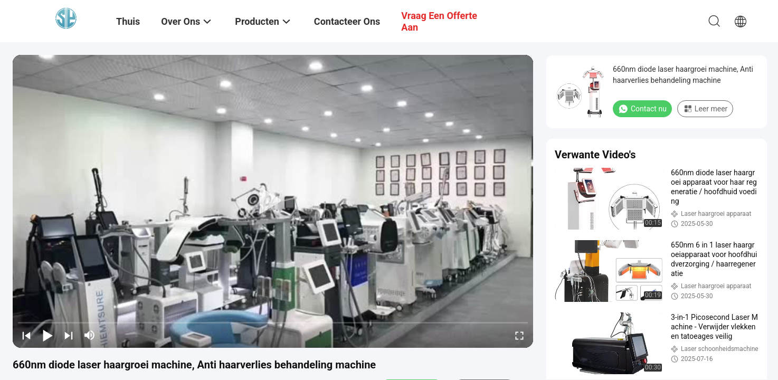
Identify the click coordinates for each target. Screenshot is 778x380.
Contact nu (642, 108)
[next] (68, 335)
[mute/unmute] (89, 335)
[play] (273, 201)
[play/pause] (47, 335)
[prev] (26, 335)
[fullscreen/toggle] (519, 335)
